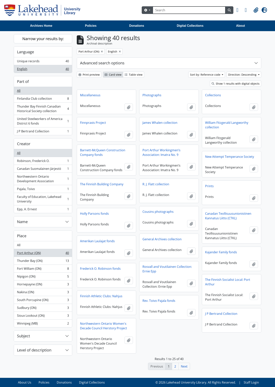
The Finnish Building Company (101, 184)
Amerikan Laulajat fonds (97, 241)
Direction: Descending (242, 74)
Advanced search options (102, 63)
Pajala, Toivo (43, 190)
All (18, 91)
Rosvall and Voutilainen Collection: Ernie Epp (167, 269)
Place (21, 235)
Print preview (89, 74)
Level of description (34, 350)
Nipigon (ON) (43, 277)
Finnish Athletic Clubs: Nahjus (101, 296)
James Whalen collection (159, 123)
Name (22, 221)
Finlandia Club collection (43, 99)
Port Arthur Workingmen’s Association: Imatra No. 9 (161, 152)
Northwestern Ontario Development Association (43, 178)
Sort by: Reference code (205, 74)
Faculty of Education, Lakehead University (43, 199)
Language (25, 51)
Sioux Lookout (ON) (43, 316)
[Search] (189, 10)
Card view (113, 74)
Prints (209, 186)
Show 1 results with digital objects (236, 83)
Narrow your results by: (43, 38)
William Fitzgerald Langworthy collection (226, 125)
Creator (23, 143)
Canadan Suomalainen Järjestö (43, 169)
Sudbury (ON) (43, 308)
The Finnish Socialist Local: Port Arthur (227, 282)
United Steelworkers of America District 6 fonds (43, 121)
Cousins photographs (158, 212)
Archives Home (41, 25)
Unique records (43, 62)
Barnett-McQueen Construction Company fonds (102, 152)
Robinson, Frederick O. (43, 162)
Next (184, 366)
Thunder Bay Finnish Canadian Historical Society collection (43, 108)
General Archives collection (162, 239)
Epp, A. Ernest (43, 210)
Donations (136, 25)
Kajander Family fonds (221, 252)
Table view (133, 74)
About (240, 25)
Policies (90, 25)
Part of (23, 81)
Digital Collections (190, 25)
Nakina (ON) (43, 293)
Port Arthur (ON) (43, 254)
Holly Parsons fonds (94, 213)
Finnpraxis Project (93, 123)
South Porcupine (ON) (43, 301)
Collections (213, 95)
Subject (23, 335)
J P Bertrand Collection (43, 132)
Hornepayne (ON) (43, 285)
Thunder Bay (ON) (43, 261)
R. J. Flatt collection (155, 184)
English (43, 70)
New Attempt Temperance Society (229, 157)
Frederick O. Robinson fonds (100, 268)
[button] (239, 10)
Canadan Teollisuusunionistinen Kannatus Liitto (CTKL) (228, 215)
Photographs (151, 95)
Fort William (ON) (43, 269)
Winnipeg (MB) (43, 324)
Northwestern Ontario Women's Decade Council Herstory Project (103, 325)
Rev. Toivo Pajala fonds (158, 301)
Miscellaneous (90, 95)
